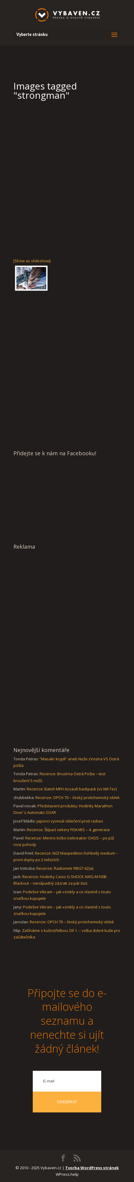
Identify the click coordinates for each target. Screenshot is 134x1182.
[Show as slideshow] (32, 260)
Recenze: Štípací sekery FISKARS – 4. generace (68, 829)
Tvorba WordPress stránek (92, 1167)
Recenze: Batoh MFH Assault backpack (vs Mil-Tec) (72, 789)
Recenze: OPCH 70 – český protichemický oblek (77, 797)
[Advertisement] (67, 179)
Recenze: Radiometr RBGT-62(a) (64, 868)
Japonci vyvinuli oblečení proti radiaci (70, 821)
